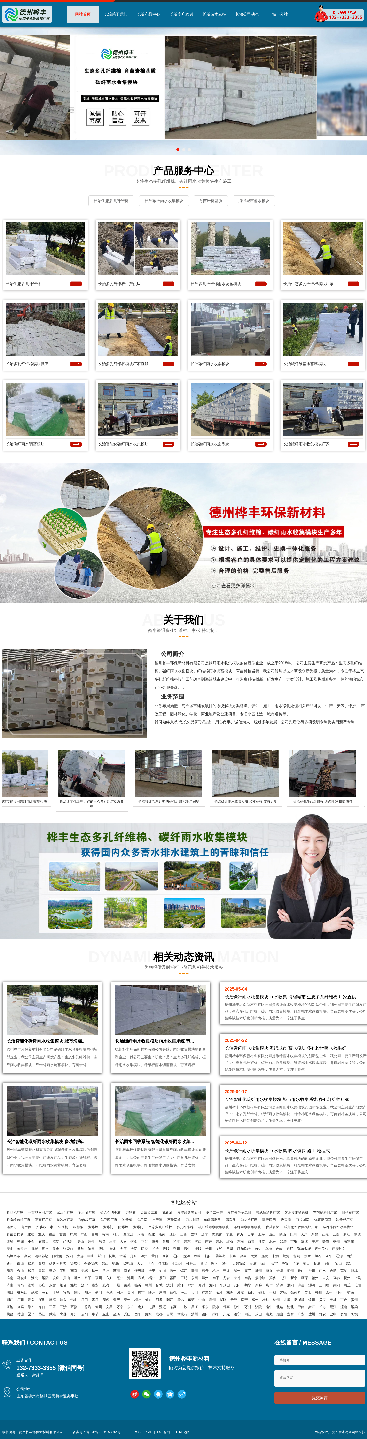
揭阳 (223, 1300)
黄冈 (130, 1293)
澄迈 (162, 1307)
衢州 (290, 1271)
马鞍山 (22, 1278)
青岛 (20, 1285)
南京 (73, 1271)
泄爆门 (108, 1227)
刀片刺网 (302, 1220)
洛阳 (212, 1285)
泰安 (95, 1285)
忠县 (63, 1314)
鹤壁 (247, 1285)
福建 (52, 1234)
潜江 (183, 1293)
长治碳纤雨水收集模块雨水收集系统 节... (154, 1043)
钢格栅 (63, 1227)
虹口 (306, 1263)
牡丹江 (191, 1263)
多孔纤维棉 (185, 1227)
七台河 (177, 1263)
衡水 (112, 1249)
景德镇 (260, 1278)
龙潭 (254, 1256)
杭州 (215, 1271)
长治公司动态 (247, 14)
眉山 (279, 1314)
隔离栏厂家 (43, 1220)
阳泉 (144, 1249)
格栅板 (78, 1227)
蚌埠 (354, 1271)
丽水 (322, 1271)
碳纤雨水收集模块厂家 (301, 1227)
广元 (226, 1314)
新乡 (258, 1285)
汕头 (63, 1300)
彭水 (148, 1314)
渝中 (269, 1307)
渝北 (290, 1307)
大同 (134, 1249)
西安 (350, 1256)
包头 (258, 1249)
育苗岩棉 (272, 1227)
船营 (264, 1256)
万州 (247, 1307)
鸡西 (105, 1263)
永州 (329, 1293)
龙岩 (226, 1278)
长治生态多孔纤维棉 (23, 283)
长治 (155, 1249)
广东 (73, 1234)
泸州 (194, 1314)
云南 (336, 1234)
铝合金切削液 (110, 1213)
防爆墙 (123, 1227)
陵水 (215, 1307)
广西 (84, 1234)
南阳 (336, 1285)
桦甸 (296, 1256)
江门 (84, 1300)
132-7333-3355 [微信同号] (50, 1368)
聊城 (159, 1285)
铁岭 (197, 1256)
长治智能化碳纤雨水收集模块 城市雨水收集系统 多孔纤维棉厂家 (287, 1098)
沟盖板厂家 (344, 1220)
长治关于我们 (115, 14)
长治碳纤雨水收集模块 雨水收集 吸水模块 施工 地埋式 (277, 1150)
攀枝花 (182, 1314)
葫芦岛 (220, 1256)
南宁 (244, 1300)
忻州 (208, 1249)
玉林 (333, 1300)
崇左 (31, 1307)
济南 (10, 1285)
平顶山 (225, 1285)
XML (148, 1433)
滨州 (169, 1285)
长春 (232, 1256)
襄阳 (77, 1293)
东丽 (240, 1242)
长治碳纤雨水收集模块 (210, 363)
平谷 (144, 1242)
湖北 (151, 1234)
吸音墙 (286, 1220)
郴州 (318, 1293)
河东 (187, 1242)
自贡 (169, 1314)
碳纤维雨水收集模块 (213, 1227)
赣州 (315, 1278)
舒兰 (307, 1256)
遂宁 (237, 1314)
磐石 (318, 1256)
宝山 (338, 1263)
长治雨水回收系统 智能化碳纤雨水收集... (154, 1146)
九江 (283, 1278)
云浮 (233, 1300)
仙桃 (173, 1293)
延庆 (166, 1242)
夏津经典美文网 (189, 1213)
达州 (311, 1314)
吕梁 (229, 1249)
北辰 (272, 1242)
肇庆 (116, 1300)
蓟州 (336, 1242)
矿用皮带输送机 (296, 1213)
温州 (237, 1271)
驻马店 (22, 1293)
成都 (159, 1314)
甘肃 (62, 1234)
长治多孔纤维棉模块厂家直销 (123, 363)
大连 (80, 1256)
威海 (105, 1285)
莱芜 (127, 1285)
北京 (30, 1234)
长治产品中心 (148, 14)
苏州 (116, 1271)
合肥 (333, 1271)
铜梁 (354, 1307)
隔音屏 (231, 1220)
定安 (141, 1307)
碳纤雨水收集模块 (247, 1227)
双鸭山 (128, 1263)
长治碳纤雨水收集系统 (210, 443)
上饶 (357, 1278)
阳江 (169, 1300)
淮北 (34, 1278)
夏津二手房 (214, 1213)
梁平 (31, 1314)
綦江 (333, 1307)
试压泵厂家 (65, 1213)
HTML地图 (182, 1433)
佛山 (73, 1300)
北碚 (279, 1307)
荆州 (120, 1293)
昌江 (194, 1307)
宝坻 (293, 1242)
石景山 (44, 1242)
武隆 (52, 1314)
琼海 (88, 1307)
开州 (73, 1314)
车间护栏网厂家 (325, 1213)
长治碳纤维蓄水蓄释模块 (304, 363)
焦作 (269, 1285)
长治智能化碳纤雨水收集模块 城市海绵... (46, 1043)
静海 (325, 1242)
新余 (293, 1278)
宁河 (315, 1242)
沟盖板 (127, 1220)
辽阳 (176, 1256)
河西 (198, 1242)
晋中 (187, 1249)
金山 (20, 1271)
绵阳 (215, 1314)
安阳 (237, 1285)
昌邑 (243, 1256)
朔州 (176, 1249)
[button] (177, 149)
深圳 (42, 1300)
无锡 (84, 1271)
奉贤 (52, 1271)
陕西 (282, 1234)
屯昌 (151, 1307)
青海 (240, 1234)
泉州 (194, 1278)
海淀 (56, 1242)
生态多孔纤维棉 (160, 1227)
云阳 (84, 1314)
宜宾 (290, 1314)
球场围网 (269, 1220)
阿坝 (354, 1314)
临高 (173, 1307)
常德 (283, 1293)
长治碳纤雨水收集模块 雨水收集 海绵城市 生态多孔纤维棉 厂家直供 (290, 996)
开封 (201, 1285)
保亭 (226, 1307)
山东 (250, 1234)
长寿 (322, 1307)
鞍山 (101, 1256)
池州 (130, 1278)
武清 (283, 1242)
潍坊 (73, 1285)
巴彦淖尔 (339, 1249)
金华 (279, 1271)
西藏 (325, 1234)
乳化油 (167, 1213)
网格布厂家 (350, 1213)
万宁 (120, 1307)
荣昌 (10, 1314)
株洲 (229, 1293)
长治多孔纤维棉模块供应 (27, 363)
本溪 (122, 1256)
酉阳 (137, 1314)
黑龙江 (128, 1234)
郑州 (191, 1285)
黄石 (45, 1293)
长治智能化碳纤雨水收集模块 (123, 443)
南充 (269, 1314)
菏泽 (180, 1285)
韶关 (31, 1300)
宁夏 (229, 1234)
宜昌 (66, 1293)
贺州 (354, 1300)
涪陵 (258, 1307)
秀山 (127, 1314)
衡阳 (251, 1293)
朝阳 (20, 1242)
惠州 (127, 1300)
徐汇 (263, 1263)
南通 (127, 1271)
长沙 (219, 1293)
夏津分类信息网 (239, 1213)
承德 (80, 1249)
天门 (194, 1293)
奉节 (95, 1314)
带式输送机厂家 (268, 1213)
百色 (343, 1300)
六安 (109, 1278)
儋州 (98, 1307)
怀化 (339, 1293)
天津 (304, 1234)
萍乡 (272, 1278)
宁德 (237, 1278)
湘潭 (240, 1293)
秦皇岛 (22, 1249)
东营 (52, 1285)
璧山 (20, 1314)
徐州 (95, 1271)
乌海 (268, 1249)
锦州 (144, 1256)
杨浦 (317, 1263)
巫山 (105, 1314)
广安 (301, 1314)
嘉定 (349, 1263)
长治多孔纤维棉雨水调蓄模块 (216, 283)
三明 (183, 1278)
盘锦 (186, 1256)
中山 (90, 1256)
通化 (10, 1263)
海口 (42, 1307)
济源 (279, 1285)
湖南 (162, 1234)
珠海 (52, 1300)
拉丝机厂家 (15, 1213)
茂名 (105, 1300)
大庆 (140, 1263)
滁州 (77, 1278)
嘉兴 (247, 1271)
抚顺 (112, 1256)
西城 (10, 1242)
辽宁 (204, 1234)
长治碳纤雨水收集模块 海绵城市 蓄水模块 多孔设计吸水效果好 (285, 1047)
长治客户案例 (181, 14)
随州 (151, 1293)
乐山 (258, 1314)
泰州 (194, 1271)
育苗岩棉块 (15, 1234)
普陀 (295, 1263)
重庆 (41, 1234)
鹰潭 (304, 1278)
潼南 (343, 1307)
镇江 (183, 1271)
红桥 (229, 1242)
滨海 (304, 1242)
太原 (123, 1249)
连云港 (139, 1271)
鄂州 (88, 1293)
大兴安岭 (239, 1263)
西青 (251, 1242)
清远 (180, 1300)
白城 (42, 1263)
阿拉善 (57, 1256)
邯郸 (34, 1249)
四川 (293, 1234)
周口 (10, 1293)
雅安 (322, 1314)
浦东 (10, 1271)
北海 (287, 1300)
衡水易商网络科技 (351, 1433)
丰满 (275, 1256)
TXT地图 (163, 1433)
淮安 (151, 1271)
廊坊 (102, 1249)
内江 (247, 1314)
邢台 (45, 1249)
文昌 (109, 1307)
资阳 (343, 1314)
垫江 (42, 1314)
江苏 (172, 1234)
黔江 (311, 1307)
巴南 (301, 1307)
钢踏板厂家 (65, 1220)
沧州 (91, 1249)
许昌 (301, 1285)
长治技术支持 (214, 14)
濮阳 (290, 1285)
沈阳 (69, 1256)
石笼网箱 (174, 1220)
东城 (357, 1234)
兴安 (27, 1256)
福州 (151, 1278)
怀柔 (134, 1242)
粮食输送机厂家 (18, 1220)
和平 (176, 1242)
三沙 (63, 1307)
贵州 (94, 1234)
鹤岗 (115, 1263)
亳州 (120, 1278)
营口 (154, 1256)
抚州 (347, 1278)
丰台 (31, 1242)
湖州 (258, 1271)
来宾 (20, 1307)
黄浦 (253, 1263)
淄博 (31, 1285)
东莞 (191, 1300)
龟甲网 (142, 1220)
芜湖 (343, 1271)
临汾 (219, 1249)
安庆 (56, 1278)
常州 (105, 1271)
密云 (155, 1242)
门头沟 (68, 1242)
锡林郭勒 (41, 1256)
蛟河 (286, 1256)
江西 (183, 1234)
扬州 (173, 1271)
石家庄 (349, 1242)
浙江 (346, 1234)
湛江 (95, 1300)
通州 (91, 1242)
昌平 (112, 1242)
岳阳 (272, 1293)
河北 (116, 1234)
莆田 (173, 1278)
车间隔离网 (212, 1220)
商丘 (347, 1285)
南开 (208, 1242)
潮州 (212, 1300)
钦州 (311, 1300)
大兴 (123, 1242)
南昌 (247, 1278)
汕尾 (148, 1300)
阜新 (165, 1256)
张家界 (295, 1293)
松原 (31, 1263)
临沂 (137, 1285)
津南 (261, 1242)
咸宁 (141, 1293)
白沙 (183, 1307)
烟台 (63, 1285)
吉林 (194, 1234)
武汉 (34, 1293)
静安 (285, 1263)
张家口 (68, 1249)
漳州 (205, 1278)
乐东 (205, 1307)
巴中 (333, 1314)
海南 (105, 1234)
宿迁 (205, 1271)
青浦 (42, 1271)
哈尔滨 (75, 1263)
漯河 (311, 1285)
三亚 (52, 1307)
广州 (20, 1300)
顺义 (102, 1242)
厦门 (162, 1278)
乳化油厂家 (86, 1213)
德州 (148, 1285)
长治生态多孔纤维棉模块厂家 (308, 283)
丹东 (133, 1256)
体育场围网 (322, 1220)
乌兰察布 (13, 1256)
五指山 (75, 1307)
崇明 (63, 1271)
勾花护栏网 (249, 1220)
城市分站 (280, 14)
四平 (328, 1256)
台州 (311, 1271)
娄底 (350, 1293)
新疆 (314, 1234)
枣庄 (42, 1285)
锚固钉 (12, 1227)
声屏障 (157, 1220)
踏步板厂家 (86, 1220)
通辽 (290, 1249)
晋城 (166, 1249)
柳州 (255, 1300)
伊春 (151, 1263)
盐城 (162, 1271)
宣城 (141, 1278)
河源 (159, 1300)
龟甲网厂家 (108, 1220)
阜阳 (88, 1278)
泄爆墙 (93, 1227)
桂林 (265, 1300)
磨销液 (130, 1213)
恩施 (162, 1293)
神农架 (207, 1293)
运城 (198, 1249)
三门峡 (324, 1285)
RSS (137, 1433)
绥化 (225, 1263)
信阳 (357, 1285)
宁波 (226, 1271)
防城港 (299, 1300)
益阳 (308, 1293)
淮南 (10, 1278)
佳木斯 (163, 1263)
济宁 (84, 1285)
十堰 (56, 1293)
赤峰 (279, 1249)
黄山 (66, 1278)
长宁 (274, 1263)
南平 (215, 1278)
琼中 (237, 1307)
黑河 (214, 1263)
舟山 (301, 1271)
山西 (272, 1234)
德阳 (205, 1314)
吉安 (325, 1278)
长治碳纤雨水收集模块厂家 (306, 443)
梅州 (137, 1300)
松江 (31, 1271)
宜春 (336, 1278)
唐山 (10, 1249)
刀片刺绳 (192, 1220)
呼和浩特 (244, 1249)
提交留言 (320, 1399)
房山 (80, 1242)
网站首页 (83, 14)
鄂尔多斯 (304, 1249)
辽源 (339, 1256)
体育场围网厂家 (40, 1213)
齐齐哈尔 (91, 1263)
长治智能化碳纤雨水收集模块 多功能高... (46, 1146)
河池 (10, 1307)
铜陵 (45, 1278)
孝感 (109, 1293)
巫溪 (116, 1314)
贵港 (322, 1300)
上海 (261, 1234)
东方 (130, 1307)
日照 (116, 1285)
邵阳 (261, 1293)
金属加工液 (149, 1213)
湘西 (10, 1300)
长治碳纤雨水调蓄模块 (25, 443)
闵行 (327, 1263)
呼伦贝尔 (321, 1249)
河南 (140, 1234)
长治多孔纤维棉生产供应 (119, 283)
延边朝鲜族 (57, 1263)
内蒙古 (217, 1234)
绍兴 (269, 1271)
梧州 (276, 1300)
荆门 (98, 1293)
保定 (56, 1249)
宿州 (98, 1278)
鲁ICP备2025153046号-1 (105, 1433)
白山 (20, 1263)
